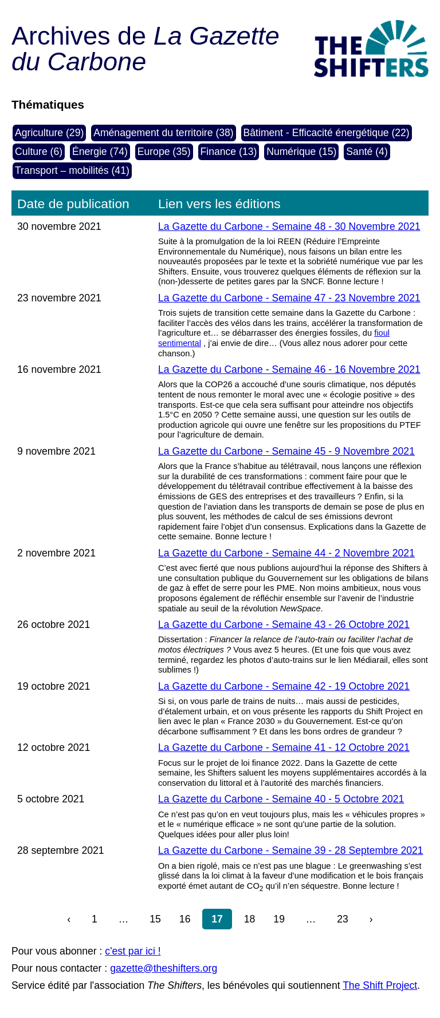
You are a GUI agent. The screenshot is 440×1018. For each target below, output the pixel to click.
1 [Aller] (94, 919)
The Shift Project (380, 985)
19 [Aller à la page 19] (279, 919)
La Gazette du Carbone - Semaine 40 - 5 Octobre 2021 (281, 799)
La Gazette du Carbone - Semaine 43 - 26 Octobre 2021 (284, 624)
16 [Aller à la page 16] (185, 919)
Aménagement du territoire (153, 132)
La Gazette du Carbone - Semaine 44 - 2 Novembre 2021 (286, 553)
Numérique (291, 151)
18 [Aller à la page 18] (250, 919)
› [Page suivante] (371, 919)
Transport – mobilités (62, 170)
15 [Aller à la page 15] (155, 919)
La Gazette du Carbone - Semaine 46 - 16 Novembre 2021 (289, 369)
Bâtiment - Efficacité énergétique (316, 132)
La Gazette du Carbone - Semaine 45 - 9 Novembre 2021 (286, 451)
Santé (359, 151)
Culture (31, 151)
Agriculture (39, 132)
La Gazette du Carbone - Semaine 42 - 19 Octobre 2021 (284, 686)
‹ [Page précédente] (68, 919)
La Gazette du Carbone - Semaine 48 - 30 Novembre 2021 (289, 226)
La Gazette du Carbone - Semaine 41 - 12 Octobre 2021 (284, 747)
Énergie (89, 151)
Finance (219, 151)
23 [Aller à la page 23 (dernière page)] (342, 919)
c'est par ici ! (132, 951)
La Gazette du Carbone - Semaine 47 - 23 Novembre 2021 (289, 298)
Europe (154, 151)
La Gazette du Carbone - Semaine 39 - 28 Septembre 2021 (290, 850)
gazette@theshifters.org (163, 968)
